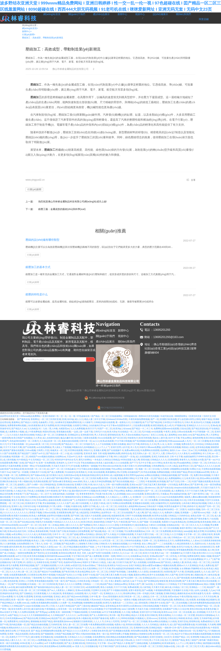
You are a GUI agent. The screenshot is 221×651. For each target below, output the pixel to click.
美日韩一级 (114, 615)
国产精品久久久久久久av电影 (25, 568)
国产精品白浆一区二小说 (57, 453)
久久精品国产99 (50, 537)
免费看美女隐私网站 (87, 540)
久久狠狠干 (87, 422)
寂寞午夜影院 (134, 590)
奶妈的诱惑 (99, 522)
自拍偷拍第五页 (207, 547)
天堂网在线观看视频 (210, 469)
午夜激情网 (151, 481)
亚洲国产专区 (56, 562)
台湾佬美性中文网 (83, 500)
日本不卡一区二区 (60, 534)
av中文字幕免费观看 (111, 612)
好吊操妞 (31, 584)
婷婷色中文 (192, 506)
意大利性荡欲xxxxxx (52, 550)
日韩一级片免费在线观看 (117, 484)
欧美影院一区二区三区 (163, 634)
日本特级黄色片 (126, 525)
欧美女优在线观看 (208, 581)
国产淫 (58, 568)
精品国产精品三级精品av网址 (113, 584)
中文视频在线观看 (125, 534)
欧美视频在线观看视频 (200, 634)
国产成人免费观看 (55, 472)
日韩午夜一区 (85, 441)
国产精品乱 (71, 581)
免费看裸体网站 (182, 540)
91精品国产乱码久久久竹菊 (68, 575)
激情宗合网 (10, 631)
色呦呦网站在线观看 (92, 603)
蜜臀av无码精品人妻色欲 (90, 534)
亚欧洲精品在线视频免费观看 (119, 637)
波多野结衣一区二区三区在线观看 (116, 512)
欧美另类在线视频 (35, 556)
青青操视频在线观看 (43, 581)
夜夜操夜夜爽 (42, 531)
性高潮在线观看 (40, 481)
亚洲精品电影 (155, 627)
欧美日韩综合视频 (212, 438)
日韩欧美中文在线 (156, 603)
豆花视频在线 (91, 646)
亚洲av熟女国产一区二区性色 (163, 556)
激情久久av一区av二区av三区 (183, 450)
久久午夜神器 (134, 543)
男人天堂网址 (212, 435)
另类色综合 (91, 643)
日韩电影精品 (49, 484)
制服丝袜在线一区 (187, 631)
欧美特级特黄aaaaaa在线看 (57, 556)
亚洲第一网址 (28, 466)
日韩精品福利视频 (168, 475)
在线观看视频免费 (17, 575)
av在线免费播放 (43, 447)
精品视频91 (211, 599)
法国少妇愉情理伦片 (159, 503)
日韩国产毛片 (111, 522)
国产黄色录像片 (201, 519)
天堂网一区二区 (149, 540)
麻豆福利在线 (37, 609)
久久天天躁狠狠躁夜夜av (37, 615)
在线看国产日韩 (169, 609)
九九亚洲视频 (119, 494)
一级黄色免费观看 (24, 553)
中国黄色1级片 (66, 640)
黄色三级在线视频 (173, 519)
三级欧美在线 (9, 528)
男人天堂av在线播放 (130, 435)
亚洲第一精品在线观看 (17, 634)
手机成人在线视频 (35, 491)
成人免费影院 (177, 491)
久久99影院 (149, 497)
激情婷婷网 (197, 438)
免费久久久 (115, 618)
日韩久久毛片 (213, 503)
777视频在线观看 (79, 612)
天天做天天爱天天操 (143, 534)
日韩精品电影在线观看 (104, 422)
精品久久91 (30, 500)
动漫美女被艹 (68, 500)
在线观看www (153, 562)
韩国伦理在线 (49, 431)
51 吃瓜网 (18, 596)
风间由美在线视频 (153, 550)
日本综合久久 (214, 463)
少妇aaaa (126, 428)
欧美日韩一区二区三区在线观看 (107, 500)
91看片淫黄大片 (129, 466)
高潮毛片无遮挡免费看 (10, 466)
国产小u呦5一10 (34, 484)
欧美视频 (161, 481)
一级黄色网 (5, 438)
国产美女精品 (143, 537)
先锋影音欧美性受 (99, 631)
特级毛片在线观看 (43, 522)
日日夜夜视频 (39, 593)
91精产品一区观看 (20, 472)
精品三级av (138, 550)
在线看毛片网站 (80, 425)
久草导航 (182, 556)
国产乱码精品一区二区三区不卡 (92, 550)
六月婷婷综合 (183, 515)
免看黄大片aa (168, 522)
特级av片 (124, 547)
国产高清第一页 (185, 475)
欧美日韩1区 (87, 522)
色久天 (168, 640)
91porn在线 (202, 528)
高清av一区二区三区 (23, 559)
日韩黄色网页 (155, 609)
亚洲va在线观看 (82, 590)
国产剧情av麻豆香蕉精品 (60, 481)
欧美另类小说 (192, 478)
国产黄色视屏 (183, 578)
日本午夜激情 (51, 491)
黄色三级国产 (192, 640)
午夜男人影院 (170, 431)
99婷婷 (181, 618)
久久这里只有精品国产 (65, 606)
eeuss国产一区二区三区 (30, 525)
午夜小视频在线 (25, 481)
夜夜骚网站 (110, 472)
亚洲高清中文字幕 (33, 503)
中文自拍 (15, 497)
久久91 (153, 444)
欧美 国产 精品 (33, 631)
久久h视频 (204, 525)
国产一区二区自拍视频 (176, 603)
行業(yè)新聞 (28, 34)
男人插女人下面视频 (61, 447)
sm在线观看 (156, 431)
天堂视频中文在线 (179, 590)
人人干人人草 (182, 643)
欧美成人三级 (37, 540)
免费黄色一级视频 (89, 466)
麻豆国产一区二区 (8, 487)
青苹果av (115, 547)
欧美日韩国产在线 (104, 491)
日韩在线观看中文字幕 (116, 537)
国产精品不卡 (31, 463)
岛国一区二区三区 (8, 522)
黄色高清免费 (175, 581)
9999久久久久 (122, 556)
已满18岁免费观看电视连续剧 (201, 603)
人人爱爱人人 (125, 497)
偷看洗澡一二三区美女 (123, 603)
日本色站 (199, 444)
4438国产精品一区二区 (205, 606)
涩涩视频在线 (46, 637)
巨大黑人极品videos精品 (209, 646)
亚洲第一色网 (109, 556)
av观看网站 (196, 453)
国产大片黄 (178, 571)
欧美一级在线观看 (86, 456)
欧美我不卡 (100, 519)
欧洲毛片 (107, 603)
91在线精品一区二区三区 (129, 431)
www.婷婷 (77, 481)
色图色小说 (119, 624)
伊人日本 (207, 453)
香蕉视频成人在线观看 (73, 593)
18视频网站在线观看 (179, 469)
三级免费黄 (131, 571)
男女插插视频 (49, 503)
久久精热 (172, 621)
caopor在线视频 (32, 606)
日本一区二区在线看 (182, 612)
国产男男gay (41, 612)
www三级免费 (128, 609)
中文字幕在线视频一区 (17, 444)
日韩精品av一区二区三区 (182, 537)
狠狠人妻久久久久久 (69, 525)
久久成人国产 (210, 571)
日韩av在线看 (49, 512)
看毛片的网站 (85, 459)
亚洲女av (133, 484)
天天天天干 (211, 612)
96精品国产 (128, 500)
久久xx (22, 615)
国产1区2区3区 (120, 438)
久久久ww (160, 497)
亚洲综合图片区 (152, 494)
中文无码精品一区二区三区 (40, 459)
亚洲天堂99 (184, 575)
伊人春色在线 (210, 575)
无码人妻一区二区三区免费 (75, 624)
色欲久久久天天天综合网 (204, 596)
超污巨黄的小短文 (54, 475)
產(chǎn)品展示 (105, 341)
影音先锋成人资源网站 (126, 646)
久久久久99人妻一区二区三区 (22, 571)
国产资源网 (96, 509)
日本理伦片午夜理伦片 (173, 422)
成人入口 (79, 419)
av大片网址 (157, 463)
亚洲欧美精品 (170, 593)
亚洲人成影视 (214, 450)
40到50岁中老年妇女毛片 (66, 459)
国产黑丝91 (38, 553)
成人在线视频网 (143, 456)
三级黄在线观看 (89, 438)
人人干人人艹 (103, 447)
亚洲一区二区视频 (64, 599)
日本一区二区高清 (158, 596)
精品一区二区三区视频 (112, 531)
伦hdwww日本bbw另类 (116, 419)
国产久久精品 (109, 534)
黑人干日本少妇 (156, 640)
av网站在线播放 (152, 475)
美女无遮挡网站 (90, 568)
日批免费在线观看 (141, 425)
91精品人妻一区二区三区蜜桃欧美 (51, 435)
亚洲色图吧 (173, 459)
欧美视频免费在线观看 (46, 603)
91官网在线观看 (75, 450)
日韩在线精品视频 (150, 606)
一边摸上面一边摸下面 (82, 431)
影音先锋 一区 (64, 609)
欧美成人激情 (192, 618)
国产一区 (155, 419)
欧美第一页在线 (109, 478)
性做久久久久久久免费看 (70, 584)
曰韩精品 (172, 515)
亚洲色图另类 (87, 435)
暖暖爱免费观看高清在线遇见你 (14, 646)
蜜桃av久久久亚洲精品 (187, 565)
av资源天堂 (76, 565)
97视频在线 (180, 425)
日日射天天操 (122, 562)
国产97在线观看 (47, 568)
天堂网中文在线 (98, 590)
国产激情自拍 (23, 419)
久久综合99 (183, 609)
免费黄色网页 (193, 556)
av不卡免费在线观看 (53, 643)
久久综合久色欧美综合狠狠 (21, 435)
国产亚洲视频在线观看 (119, 631)
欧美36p (117, 428)
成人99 (211, 550)
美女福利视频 (29, 547)
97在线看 (75, 466)
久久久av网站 (37, 643)
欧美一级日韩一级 (19, 599)
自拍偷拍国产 (133, 472)
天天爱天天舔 (189, 553)
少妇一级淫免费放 (212, 484)
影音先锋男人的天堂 (20, 609)
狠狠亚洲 (163, 581)
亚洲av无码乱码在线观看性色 (196, 627)
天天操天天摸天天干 (60, 466)
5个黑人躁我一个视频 (60, 506)
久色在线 (210, 543)
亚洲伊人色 (16, 506)
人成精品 (145, 596)
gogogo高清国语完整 (100, 487)
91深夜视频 (201, 624)
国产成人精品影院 (80, 512)
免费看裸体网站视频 (16, 425)
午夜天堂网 (16, 562)
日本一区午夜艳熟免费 (66, 487)
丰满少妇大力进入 (96, 484)
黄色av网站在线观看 (209, 478)
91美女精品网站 (82, 571)
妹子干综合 (137, 581)
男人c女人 (162, 444)
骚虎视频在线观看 (211, 643)
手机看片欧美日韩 (103, 494)
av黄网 (51, 612)
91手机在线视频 (148, 472)
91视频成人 (140, 618)
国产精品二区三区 (67, 537)
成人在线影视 (76, 453)
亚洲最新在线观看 (140, 503)
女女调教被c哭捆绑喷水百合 (192, 568)
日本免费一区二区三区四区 (150, 646)
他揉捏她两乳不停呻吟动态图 (197, 456)
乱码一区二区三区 (99, 571)
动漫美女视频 (194, 509)
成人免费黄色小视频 (14, 431)
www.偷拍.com (184, 435)
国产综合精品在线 (26, 522)
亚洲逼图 (189, 571)
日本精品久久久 (75, 637)
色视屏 (192, 599)
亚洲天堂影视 (6, 491)
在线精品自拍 (172, 525)
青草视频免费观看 (184, 550)
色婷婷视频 (47, 596)
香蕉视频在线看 (63, 431)
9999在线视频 (127, 618)
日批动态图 (185, 428)
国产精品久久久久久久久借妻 (24, 519)
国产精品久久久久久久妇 (205, 466)
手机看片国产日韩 (57, 531)
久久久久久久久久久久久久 (15, 512)
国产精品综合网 (30, 618)
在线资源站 (24, 621)
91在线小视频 (126, 575)
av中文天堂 (21, 556)
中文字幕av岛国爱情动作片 (119, 425)
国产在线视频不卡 (115, 450)
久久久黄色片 (183, 453)
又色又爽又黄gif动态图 (162, 599)
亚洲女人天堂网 (26, 581)
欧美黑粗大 (81, 472)
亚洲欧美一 (138, 497)
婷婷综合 (144, 444)
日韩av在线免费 (184, 431)
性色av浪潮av (88, 565)
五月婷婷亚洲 (55, 624)
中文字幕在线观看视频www (190, 584)
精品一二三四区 (137, 481)
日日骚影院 (136, 422)
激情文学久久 (50, 528)
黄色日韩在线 (196, 609)
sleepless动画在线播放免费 (187, 487)
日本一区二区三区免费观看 (158, 531)
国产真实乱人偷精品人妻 (172, 562)
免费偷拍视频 (163, 472)
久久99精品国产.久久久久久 (64, 615)
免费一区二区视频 (159, 568)
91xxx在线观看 (105, 438)
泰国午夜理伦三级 (188, 528)
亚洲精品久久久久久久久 (197, 425)
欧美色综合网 (65, 553)
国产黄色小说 (64, 491)
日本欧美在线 (83, 581)
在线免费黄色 (99, 637)
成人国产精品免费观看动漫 (182, 624)
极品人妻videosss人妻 (149, 487)
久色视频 (87, 637)
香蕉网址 (35, 419)
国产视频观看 (47, 634)
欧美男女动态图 (159, 515)
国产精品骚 (96, 531)
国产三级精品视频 (139, 643)
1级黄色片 (164, 624)
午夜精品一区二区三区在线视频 (164, 528)
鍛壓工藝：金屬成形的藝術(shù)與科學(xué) (62, 209)
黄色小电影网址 (10, 590)
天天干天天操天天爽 (12, 447)
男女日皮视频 (97, 528)
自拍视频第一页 (130, 469)
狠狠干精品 (206, 419)
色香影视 (168, 571)
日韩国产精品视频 (62, 634)
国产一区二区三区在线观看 (157, 491)
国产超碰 (74, 534)
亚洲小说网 (188, 519)
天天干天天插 (120, 587)
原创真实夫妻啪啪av (205, 615)
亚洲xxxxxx (152, 618)
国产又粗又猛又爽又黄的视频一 (153, 484)
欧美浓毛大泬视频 (202, 422)
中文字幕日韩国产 (107, 646)
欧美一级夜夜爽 (63, 612)
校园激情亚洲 (117, 515)
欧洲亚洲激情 (157, 425)
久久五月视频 (176, 534)
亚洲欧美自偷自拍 (8, 481)
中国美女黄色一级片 (54, 540)
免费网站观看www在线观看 (166, 428)
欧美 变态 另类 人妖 (81, 553)
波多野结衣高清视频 (171, 447)
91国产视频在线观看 (201, 481)
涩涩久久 (146, 568)
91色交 (145, 556)
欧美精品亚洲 (17, 469)
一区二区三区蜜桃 (200, 441)
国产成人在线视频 (137, 562)
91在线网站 (210, 531)
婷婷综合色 (126, 453)
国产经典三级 (77, 515)
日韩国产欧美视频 (117, 571)
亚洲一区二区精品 (50, 525)
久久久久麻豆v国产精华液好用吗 (54, 478)
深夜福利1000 (144, 599)
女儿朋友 (39, 528)
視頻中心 (123, 336)
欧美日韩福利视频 (63, 425)
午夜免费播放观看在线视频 (100, 624)
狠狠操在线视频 (120, 543)
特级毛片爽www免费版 (150, 447)
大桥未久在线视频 (157, 525)
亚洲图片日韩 (80, 484)
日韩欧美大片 (105, 543)
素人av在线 (9, 587)
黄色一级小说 (102, 634)
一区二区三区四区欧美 (47, 584)
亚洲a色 (214, 425)
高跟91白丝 (200, 543)
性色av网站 (42, 500)
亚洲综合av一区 (40, 559)
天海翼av (164, 494)
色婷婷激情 (175, 503)
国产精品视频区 (141, 637)
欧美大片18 (148, 553)
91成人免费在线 (206, 565)
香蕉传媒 (145, 459)
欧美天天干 (91, 428)
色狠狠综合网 (145, 634)
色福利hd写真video (72, 562)
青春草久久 (184, 459)
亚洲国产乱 (201, 631)
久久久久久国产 (63, 503)
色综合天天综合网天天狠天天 (119, 559)
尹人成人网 (138, 512)
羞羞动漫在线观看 (70, 441)
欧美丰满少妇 (170, 463)
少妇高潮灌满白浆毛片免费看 (40, 425)
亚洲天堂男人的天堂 (120, 447)
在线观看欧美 (60, 637)
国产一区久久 (85, 627)
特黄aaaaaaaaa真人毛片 (179, 441)
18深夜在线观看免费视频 (18, 540)
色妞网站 (164, 450)
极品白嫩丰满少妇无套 (70, 438)
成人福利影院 (161, 441)
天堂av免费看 (6, 596)
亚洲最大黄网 (99, 450)
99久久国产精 (171, 575)
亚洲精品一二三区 (197, 587)
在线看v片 (7, 559)
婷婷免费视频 (144, 466)
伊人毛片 (134, 447)
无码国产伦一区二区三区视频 (133, 621)
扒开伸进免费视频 (103, 481)
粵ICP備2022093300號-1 (110, 408)
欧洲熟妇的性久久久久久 (17, 627)
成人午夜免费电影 (33, 431)
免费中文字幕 (89, 506)
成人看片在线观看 (80, 503)
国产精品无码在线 (15, 478)
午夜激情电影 (42, 506)
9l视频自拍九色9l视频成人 (84, 447)
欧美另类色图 (145, 438)
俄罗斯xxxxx (199, 512)
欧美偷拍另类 (45, 534)
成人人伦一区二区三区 (106, 506)
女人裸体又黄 (99, 627)
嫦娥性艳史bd (183, 593)
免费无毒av (184, 484)
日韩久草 (188, 422)
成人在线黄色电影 (51, 438)
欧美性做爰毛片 (198, 593)
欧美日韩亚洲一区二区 (129, 596)
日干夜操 (21, 631)
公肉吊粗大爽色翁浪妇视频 (193, 503)
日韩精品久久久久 (158, 459)
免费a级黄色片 (207, 621)
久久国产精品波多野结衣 (116, 528)
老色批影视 (12, 581)
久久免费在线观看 (26, 612)
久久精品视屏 (84, 487)
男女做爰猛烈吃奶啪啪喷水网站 (126, 568)
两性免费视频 (71, 540)
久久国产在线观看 (8, 453)
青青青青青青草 (86, 494)
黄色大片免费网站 (29, 497)
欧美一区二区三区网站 (50, 509)
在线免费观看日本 (25, 543)
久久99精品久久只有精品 (164, 584)
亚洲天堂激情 (156, 637)
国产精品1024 (36, 646)
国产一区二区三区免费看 (146, 500)
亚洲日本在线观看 (203, 537)
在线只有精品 (135, 565)
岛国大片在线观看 (92, 515)
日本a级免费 (91, 640)
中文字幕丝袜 (103, 547)
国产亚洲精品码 (151, 581)
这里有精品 (110, 606)
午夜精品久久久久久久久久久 (66, 522)
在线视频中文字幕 (104, 456)
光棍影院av (64, 428)
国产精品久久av (18, 428)
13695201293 (161, 329)
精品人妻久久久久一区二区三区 (19, 640)
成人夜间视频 (9, 459)
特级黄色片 (133, 438)
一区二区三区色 (161, 534)
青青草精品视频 (27, 565)
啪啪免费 (147, 515)
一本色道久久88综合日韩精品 (105, 459)
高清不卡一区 (87, 519)
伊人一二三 (134, 528)
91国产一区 (97, 593)
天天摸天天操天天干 (210, 487)
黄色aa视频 (127, 550)
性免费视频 (77, 603)
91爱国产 (4, 441)
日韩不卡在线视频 (133, 515)
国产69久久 (133, 522)
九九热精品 (32, 428)
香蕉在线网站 (164, 615)
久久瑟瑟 (94, 503)
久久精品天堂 (19, 491)
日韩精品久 (139, 559)
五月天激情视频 (118, 487)
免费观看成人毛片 (38, 627)
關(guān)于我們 (105, 336)
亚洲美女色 (5, 506)
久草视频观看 (122, 509)
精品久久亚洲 (137, 615)
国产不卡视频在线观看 (117, 590)
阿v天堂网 (121, 472)
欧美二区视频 (174, 444)
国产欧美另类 (68, 571)
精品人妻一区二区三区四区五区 (69, 587)
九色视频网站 (155, 643)
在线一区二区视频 (52, 543)
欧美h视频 (174, 568)
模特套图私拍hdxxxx (63, 621)
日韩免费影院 (158, 466)
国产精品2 (159, 478)
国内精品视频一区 (17, 624)
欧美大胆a (112, 431)
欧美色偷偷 (205, 522)
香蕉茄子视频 (35, 512)
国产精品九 (116, 599)
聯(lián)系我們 (126, 341)
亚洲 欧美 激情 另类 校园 (95, 453)
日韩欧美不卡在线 (38, 472)
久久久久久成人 (30, 534)
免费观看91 (12, 621)
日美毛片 (144, 528)
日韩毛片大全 (100, 431)
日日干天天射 (104, 568)
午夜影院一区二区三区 (170, 606)
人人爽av (76, 519)
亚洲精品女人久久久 (112, 593)
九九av (212, 590)
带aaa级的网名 (184, 463)
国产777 (133, 463)
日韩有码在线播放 (132, 540)
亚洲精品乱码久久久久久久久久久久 (159, 578)
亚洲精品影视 (193, 522)
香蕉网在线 (194, 621)
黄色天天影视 (17, 500)
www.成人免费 (28, 603)
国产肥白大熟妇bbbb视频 (83, 634)
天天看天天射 (157, 587)
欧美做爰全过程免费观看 (78, 531)
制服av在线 (169, 646)
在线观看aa (135, 556)
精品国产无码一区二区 (209, 506)
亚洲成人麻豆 (60, 596)
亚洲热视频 (164, 500)
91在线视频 (84, 509)
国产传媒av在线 (38, 475)
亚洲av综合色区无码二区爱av (20, 531)
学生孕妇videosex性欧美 (109, 466)
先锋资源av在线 (71, 475)
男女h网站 (125, 615)
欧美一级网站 (213, 593)
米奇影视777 (19, 494)
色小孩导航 (145, 587)
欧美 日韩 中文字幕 (174, 456)
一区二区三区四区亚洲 (50, 419)
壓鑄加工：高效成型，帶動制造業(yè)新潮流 (42, 37)
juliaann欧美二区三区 (39, 444)
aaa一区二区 (60, 547)
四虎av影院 (34, 634)
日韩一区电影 (143, 593)
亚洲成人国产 (134, 584)
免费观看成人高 (181, 599)
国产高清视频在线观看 (143, 441)
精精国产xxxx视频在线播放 (41, 456)
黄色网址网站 (129, 593)
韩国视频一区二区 (19, 456)
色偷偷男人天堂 (46, 422)
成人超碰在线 (69, 618)
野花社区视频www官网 (198, 472)
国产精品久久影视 (121, 643)
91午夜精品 (22, 459)
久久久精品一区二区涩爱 (183, 615)
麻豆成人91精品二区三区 (176, 587)
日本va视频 (30, 450)
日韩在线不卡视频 (154, 506)
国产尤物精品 (26, 593)
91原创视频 (158, 519)
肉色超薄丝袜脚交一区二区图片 (24, 441)
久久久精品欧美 (54, 593)
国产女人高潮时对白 (98, 615)
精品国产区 (56, 618)
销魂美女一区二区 (58, 450)
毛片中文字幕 (144, 463)
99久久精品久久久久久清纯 (105, 525)
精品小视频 (209, 584)
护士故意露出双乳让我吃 (189, 419)
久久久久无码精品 (150, 624)
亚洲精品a (86, 497)
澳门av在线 (147, 584)
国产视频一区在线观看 (150, 522)
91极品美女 (205, 637)
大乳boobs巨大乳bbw (99, 599)
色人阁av (194, 547)
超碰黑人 (22, 484)
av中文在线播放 (36, 599)
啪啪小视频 (206, 556)
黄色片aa (159, 553)
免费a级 (135, 612)
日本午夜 (93, 596)
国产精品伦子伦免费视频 (49, 571)
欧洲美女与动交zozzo (117, 565)
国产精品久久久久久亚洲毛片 (76, 631)
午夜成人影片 (105, 503)
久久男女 (37, 438)
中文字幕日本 (78, 556)
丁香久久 (38, 543)
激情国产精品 (178, 640)
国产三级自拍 (83, 606)
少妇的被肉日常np (96, 425)
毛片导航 (47, 578)
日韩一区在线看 (47, 487)
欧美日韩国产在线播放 (21, 438)
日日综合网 (55, 444)
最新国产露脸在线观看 (13, 450)
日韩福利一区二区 (99, 581)
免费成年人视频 (172, 512)
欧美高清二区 (126, 627)
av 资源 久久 (78, 646)
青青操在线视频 (133, 624)
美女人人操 (88, 481)
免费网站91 (24, 475)
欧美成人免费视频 (37, 515)
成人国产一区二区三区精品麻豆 (61, 469)
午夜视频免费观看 (162, 590)
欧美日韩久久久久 (205, 553)
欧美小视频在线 (83, 618)
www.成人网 (54, 559)
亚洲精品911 (74, 435)
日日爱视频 (5, 649)
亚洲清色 (162, 618)
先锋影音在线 (42, 562)
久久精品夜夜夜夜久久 (183, 543)
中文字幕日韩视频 (123, 441)
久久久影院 (143, 571)
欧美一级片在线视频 (9, 643)
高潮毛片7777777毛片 (19, 637)
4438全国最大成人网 (130, 459)
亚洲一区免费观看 (47, 463)
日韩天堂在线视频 (195, 500)
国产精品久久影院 (29, 422)
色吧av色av (173, 596)
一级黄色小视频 (129, 599)
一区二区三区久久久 (189, 525)
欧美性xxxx (166, 612)
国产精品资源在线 (199, 428)
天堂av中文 (72, 456)
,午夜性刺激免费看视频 (138, 419)
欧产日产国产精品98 (152, 422)
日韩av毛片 (171, 453)
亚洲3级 (37, 596)
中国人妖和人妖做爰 (198, 590)
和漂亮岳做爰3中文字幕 (175, 506)
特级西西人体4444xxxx (28, 487)
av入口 (96, 441)
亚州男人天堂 (146, 519)
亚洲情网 (194, 637)
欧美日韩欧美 (151, 615)
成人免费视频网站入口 (175, 478)
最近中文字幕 (133, 444)
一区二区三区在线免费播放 (190, 559)
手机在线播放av (88, 463)
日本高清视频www (13, 618)
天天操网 (211, 624)
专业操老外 (70, 472)
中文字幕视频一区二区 (203, 431)
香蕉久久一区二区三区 (19, 550)
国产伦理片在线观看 (101, 553)
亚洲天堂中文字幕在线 (150, 612)
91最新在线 (76, 506)
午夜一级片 (59, 581)
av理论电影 (83, 615)
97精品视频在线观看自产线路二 (81, 547)
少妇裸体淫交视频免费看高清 (67, 422)
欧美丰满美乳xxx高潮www (129, 606)
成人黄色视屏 (141, 603)
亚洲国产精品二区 (181, 637)
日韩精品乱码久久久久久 (77, 578)
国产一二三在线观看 (162, 543)
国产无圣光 (85, 528)
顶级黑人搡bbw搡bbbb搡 (195, 497)
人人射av (195, 540)
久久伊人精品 (171, 466)
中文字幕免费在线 (112, 609)
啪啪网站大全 (96, 578)
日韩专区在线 (29, 506)
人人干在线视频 (103, 444)
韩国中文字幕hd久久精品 (93, 562)
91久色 (183, 500)
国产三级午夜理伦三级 (198, 494)
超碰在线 (106, 515)
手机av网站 (186, 438)
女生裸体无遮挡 (80, 609)
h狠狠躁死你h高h (72, 497)
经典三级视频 (156, 593)
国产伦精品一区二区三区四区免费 (85, 478)
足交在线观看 (51, 553)
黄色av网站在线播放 (157, 621)
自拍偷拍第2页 (156, 571)
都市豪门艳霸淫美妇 (208, 640)
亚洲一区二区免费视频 (10, 509)
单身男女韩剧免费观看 (68, 528)
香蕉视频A (113, 596)
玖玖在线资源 (112, 627)
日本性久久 (117, 553)
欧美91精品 (177, 531)
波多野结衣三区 (186, 466)
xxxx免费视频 (98, 497)
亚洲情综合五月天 (165, 540)
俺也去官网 (198, 531)
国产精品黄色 (199, 435)
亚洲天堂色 (183, 621)
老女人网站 (147, 543)
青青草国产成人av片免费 (117, 519)
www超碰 (188, 531)
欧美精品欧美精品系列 (90, 475)
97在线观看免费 (42, 466)
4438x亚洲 (25, 643)
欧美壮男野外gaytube (133, 475)
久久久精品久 (112, 497)
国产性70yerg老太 (30, 509)
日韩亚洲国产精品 (178, 472)
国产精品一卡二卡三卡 (142, 428)
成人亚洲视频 (199, 612)
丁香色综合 (101, 565)
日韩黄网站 (95, 512)
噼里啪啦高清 (114, 435)
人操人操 (166, 537)
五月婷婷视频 (94, 612)
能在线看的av (141, 525)
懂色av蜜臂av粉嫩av (151, 565)
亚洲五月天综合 (70, 550)
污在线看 (214, 519)
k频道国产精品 (97, 606)
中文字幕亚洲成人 (138, 547)
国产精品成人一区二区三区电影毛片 (77, 444)
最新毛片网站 (195, 643)
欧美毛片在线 (183, 547)
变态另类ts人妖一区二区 (144, 453)
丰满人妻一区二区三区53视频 (32, 590)
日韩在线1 (172, 618)
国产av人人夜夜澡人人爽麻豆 (60, 590)
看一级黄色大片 (123, 422)
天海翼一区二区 (10, 475)
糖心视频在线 (197, 575)
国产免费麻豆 (86, 525)
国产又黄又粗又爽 (190, 581)
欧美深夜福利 (168, 643)
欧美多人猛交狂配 (104, 463)
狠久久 (87, 593)
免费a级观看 (133, 587)
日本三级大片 (31, 478)
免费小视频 (170, 547)
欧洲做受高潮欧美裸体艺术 (51, 497)
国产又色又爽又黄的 (57, 627)
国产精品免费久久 (69, 543)
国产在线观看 (29, 447)
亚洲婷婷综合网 (140, 627)
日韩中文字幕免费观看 (31, 537)
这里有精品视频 (202, 447)
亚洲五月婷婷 (157, 456)
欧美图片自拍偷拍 (19, 515)
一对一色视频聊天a (173, 553)
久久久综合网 (114, 550)
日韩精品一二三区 (91, 584)
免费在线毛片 (187, 444)
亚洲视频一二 (186, 512)
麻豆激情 (35, 637)
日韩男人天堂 (43, 450)
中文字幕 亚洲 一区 (144, 478)
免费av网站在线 (131, 450)
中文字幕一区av (105, 643)
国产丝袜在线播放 (111, 578)
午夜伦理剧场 (186, 596)
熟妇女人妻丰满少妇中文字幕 (166, 438)
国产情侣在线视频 (120, 481)
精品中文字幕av (182, 634)
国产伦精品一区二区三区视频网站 (55, 519)
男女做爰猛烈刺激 (178, 494)
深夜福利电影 (58, 494)
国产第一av (209, 459)
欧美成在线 (14, 537)
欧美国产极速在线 (100, 618)
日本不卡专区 (142, 640)
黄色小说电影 (106, 587)
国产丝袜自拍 (166, 487)
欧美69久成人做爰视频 (112, 475)
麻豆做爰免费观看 (24, 587)
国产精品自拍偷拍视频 (37, 624)
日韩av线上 (129, 640)
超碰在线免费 (54, 500)
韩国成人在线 (188, 447)
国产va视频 (147, 590)
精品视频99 (132, 487)
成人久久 (134, 519)
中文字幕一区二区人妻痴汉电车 (198, 534)
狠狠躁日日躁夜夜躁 (82, 621)
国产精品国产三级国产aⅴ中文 (31, 453)
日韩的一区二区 (199, 463)
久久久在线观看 (121, 463)
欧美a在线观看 (107, 441)
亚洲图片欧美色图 (168, 419)
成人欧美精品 (108, 509)
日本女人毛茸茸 (112, 621)
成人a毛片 (169, 425)
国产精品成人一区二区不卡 (38, 494)
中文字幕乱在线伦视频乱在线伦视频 (93, 469)
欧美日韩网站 (188, 606)
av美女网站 (16, 534)
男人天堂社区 (100, 435)
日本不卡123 (73, 463)
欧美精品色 (180, 522)
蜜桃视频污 (36, 550)
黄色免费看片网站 (126, 478)
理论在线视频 (200, 550)
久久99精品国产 (16, 606)
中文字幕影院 (169, 550)
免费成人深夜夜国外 (135, 491)
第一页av (103, 596)
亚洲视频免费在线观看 (51, 631)
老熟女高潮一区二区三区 (202, 515)
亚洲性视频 (73, 627)
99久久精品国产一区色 (124, 456)
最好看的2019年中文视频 (83, 491)
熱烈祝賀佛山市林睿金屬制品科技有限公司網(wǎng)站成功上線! (72, 201)
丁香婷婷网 (36, 578)
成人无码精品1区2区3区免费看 (90, 537)
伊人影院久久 (29, 562)
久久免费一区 (64, 603)
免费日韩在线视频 (202, 475)
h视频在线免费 (169, 565)
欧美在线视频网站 (156, 547)
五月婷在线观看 (81, 599)
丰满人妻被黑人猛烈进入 (119, 581)
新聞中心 (27, 31)
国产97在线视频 (18, 584)
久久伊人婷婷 (63, 565)
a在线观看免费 (92, 587)
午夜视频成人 (51, 609)
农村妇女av (79, 640)
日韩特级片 (50, 599)
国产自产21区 (172, 481)
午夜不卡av (5, 472)
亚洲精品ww (44, 618)
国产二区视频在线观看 (45, 565)
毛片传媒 (146, 431)
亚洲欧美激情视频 (69, 509)
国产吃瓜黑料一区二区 (131, 578)
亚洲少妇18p (68, 419)
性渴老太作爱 (197, 459)
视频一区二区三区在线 (148, 469)
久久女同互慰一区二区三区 (110, 540)
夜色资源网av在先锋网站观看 (57, 646)
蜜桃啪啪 (35, 621)
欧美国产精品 (46, 621)
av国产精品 (13, 615)
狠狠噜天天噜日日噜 (88, 543)
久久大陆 (126, 612)
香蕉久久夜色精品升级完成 (110, 640)
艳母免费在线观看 (139, 631)
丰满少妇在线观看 (96, 472)
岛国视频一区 (72, 494)
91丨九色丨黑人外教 (48, 428)
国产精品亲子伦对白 (72, 568)
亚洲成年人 (61, 463)
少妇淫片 (167, 637)
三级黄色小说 (81, 559)
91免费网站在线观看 (149, 450)
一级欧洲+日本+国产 (172, 627)
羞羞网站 (15, 422)
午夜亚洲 (123, 522)
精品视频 (174, 500)
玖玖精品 (173, 484)
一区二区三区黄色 (97, 559)
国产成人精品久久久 (154, 512)
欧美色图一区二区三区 (35, 469)
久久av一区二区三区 (132, 553)
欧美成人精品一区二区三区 (197, 562)
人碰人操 (111, 562)
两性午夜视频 (49, 575)
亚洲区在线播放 (118, 444)
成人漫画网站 (170, 435)
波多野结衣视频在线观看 (58, 515)
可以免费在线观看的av (134, 531)
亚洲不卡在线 (89, 575)
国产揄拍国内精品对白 (44, 587)
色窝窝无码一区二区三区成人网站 (161, 559)
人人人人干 (98, 621)
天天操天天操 (141, 609)
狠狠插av (134, 634)
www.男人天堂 (47, 606)
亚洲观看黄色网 (63, 512)
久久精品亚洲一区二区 (50, 441)
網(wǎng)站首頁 (30, 28)
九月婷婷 (164, 469)
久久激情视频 (9, 543)
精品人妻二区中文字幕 (94, 419)
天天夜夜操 (25, 578)
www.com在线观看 (134, 494)
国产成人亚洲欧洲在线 (74, 643)
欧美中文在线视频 (155, 575)
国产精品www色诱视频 (77, 596)
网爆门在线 (18, 463)
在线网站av (60, 456)
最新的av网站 (140, 575)
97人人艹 (208, 559)
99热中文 (88, 450)
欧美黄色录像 (209, 609)
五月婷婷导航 (205, 618)
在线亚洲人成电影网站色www (131, 506)
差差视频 (201, 599)
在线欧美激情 (58, 578)
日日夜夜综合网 (34, 575)
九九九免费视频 (77, 428)
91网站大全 (195, 469)
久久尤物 (132, 537)
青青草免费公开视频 (119, 634)
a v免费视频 (40, 640)
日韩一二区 (185, 481)
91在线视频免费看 (174, 497)
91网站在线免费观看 (122, 503)
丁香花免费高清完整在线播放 (142, 509)
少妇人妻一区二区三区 (186, 646)
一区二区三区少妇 (15, 503)
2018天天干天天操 (25, 528)
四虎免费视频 (196, 578)
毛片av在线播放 (95, 609)
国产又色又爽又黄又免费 (107, 575)
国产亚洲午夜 (196, 484)
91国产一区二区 (104, 428)
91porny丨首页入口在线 (152, 435)
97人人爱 (160, 453)
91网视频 (202, 450)
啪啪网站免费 (114, 453)
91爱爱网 (28, 596)
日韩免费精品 (67, 559)
